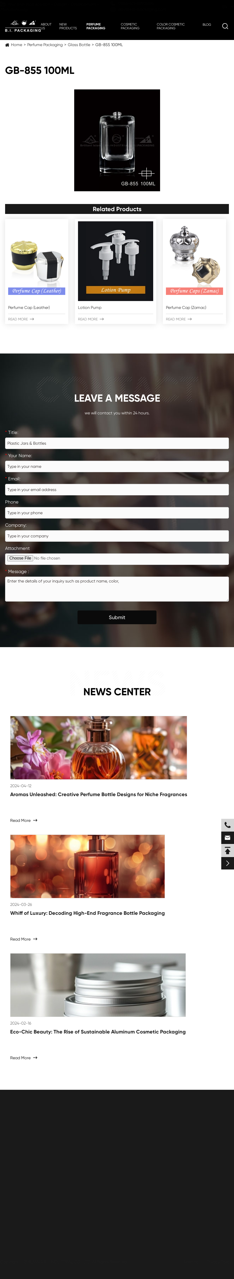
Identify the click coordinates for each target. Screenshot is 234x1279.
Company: (16, 525)
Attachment (17, 548)
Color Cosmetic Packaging (171, 26)
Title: (11, 432)
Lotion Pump (89, 307)
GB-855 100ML (109, 44)
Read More (21, 319)
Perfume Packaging (95, 26)
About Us (46, 26)
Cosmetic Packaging (130, 26)
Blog (207, 24)
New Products (68, 26)
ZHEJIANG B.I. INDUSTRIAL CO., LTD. (57, 1261)
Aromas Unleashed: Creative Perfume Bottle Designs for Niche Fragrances (98, 794)
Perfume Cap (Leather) (29, 307)
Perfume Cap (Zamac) (186, 307)
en (219, 6)
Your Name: (18, 455)
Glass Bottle (79, 44)
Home (16, 44)
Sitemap (191, 1261)
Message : (17, 571)
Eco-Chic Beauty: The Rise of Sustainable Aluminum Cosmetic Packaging (98, 1032)
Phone (12, 502)
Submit (117, 617)
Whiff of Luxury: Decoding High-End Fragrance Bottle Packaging (87, 913)
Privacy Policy (218, 1261)
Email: (12, 478)
